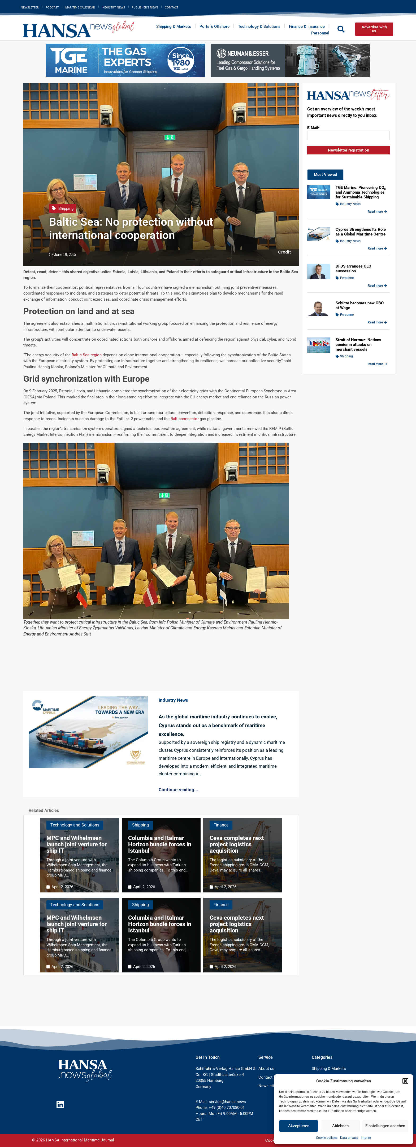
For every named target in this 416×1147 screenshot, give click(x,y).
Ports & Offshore (214, 26)
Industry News (113, 7)
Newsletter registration (348, 150)
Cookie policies (326, 1138)
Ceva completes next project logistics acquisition (237, 844)
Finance (221, 825)
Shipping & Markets (173, 26)
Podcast (52, 7)
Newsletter (30, 7)
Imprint (366, 1138)
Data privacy (349, 1138)
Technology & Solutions (259, 26)
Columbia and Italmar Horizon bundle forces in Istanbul (159, 844)
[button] (405, 1081)
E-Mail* (313, 128)
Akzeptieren (298, 1125)
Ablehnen (340, 1125)
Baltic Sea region (87, 355)
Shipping (65, 208)
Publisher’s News (145, 7)
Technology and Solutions (74, 825)
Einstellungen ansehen (385, 1125)
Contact (171, 7)
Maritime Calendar (80, 7)
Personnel (320, 33)
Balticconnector (185, 418)
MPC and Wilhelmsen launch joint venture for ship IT (76, 844)
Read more (377, 212)
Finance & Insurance (307, 26)
